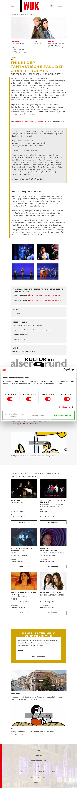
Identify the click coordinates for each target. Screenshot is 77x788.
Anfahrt (16, 694)
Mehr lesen (24, 522)
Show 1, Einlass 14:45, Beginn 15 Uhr (44, 295)
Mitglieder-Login (38, 777)
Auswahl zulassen (38, 415)
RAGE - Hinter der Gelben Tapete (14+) (24, 594)
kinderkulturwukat (20, 334)
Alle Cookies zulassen (62, 415)
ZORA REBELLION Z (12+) (51, 593)
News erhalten (38, 656)
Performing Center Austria (25, 351)
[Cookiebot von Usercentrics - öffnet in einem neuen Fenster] (65, 369)
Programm (14, 14)
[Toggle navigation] (12, 5)
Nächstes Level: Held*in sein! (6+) (52, 501)
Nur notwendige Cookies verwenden (14, 415)
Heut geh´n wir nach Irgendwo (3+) (22, 549)
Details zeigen (64, 407)
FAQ (13, 728)
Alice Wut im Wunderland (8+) (49, 549)
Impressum (38, 782)
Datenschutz (38, 755)
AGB (38, 750)
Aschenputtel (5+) (20, 500)
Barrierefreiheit (38, 761)
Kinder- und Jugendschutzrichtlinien (38, 772)
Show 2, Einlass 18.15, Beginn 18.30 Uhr (45, 300)
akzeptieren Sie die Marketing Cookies (29, 122)
